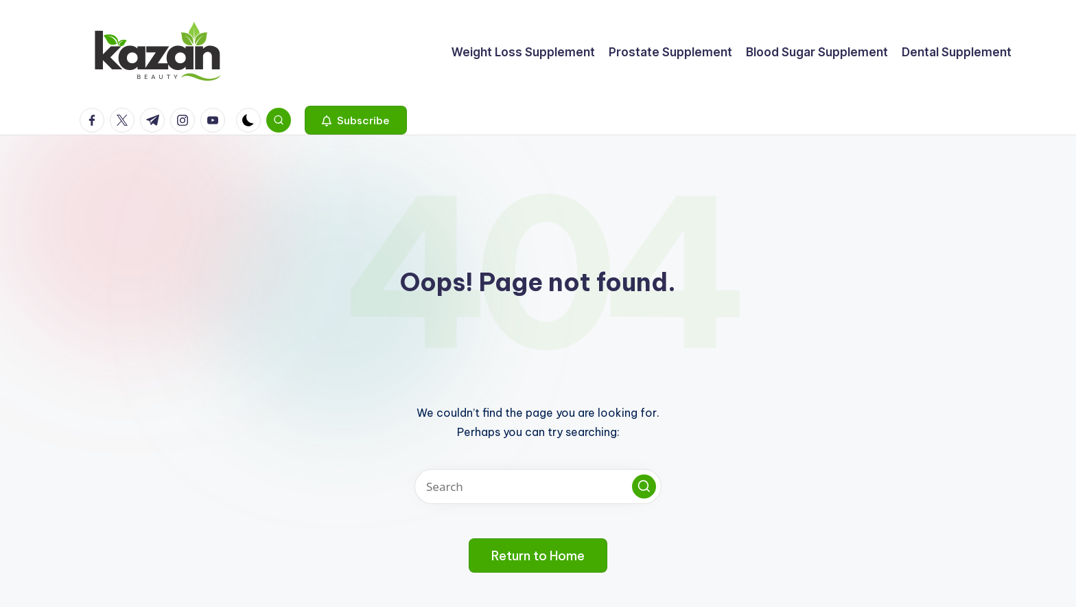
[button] (356, 120)
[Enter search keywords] (538, 486)
